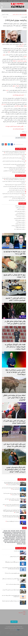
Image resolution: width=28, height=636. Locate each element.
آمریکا (17, 86)
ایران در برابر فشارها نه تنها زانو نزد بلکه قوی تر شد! (14, 252)
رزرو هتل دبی (10, 541)
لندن (7, 90)
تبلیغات (24, 614)
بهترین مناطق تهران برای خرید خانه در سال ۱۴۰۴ (12, 573)
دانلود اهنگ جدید (22, 541)
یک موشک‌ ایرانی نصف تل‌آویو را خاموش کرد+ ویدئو (17, 190)
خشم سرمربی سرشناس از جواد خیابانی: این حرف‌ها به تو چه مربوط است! (15, 372)
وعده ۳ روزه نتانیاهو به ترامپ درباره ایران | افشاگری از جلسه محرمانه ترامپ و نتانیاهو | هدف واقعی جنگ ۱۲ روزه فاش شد (11, 511)
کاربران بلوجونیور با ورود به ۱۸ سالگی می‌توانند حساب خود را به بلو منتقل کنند (10, 596)
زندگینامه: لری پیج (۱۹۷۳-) (20, 222)
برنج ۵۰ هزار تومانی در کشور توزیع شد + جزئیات (14, 276)
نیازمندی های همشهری (16, 1)
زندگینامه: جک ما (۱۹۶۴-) (21, 209)
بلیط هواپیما (12, 539)
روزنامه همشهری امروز (24, 1)
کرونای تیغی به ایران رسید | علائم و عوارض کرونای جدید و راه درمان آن (14, 186)
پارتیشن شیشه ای (22, 533)
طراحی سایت (13, 530)
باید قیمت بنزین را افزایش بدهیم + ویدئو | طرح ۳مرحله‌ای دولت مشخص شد (12, 499)
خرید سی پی (18, 542)
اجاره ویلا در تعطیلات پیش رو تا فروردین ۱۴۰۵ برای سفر (11, 589)
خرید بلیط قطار (19, 544)
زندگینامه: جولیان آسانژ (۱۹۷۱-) (16, 20)
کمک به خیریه (15, 533)
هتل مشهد (23, 542)
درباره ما (24, 611)
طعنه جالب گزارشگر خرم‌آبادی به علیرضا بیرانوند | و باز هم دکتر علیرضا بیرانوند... (15, 346)
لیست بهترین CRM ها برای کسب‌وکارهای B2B (12, 562)
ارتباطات (20, 14)
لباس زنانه (5, 530)
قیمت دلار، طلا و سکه (22, 612)
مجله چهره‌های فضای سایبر (20, 213)
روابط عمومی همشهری (4, 1)
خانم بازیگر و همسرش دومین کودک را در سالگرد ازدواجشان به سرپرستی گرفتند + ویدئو (15, 469)
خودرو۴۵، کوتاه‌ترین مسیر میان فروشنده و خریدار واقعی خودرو (10, 579)
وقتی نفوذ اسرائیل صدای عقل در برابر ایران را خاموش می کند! (15, 322)
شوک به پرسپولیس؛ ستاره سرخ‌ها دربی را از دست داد (17, 188)
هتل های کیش (7, 539)
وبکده (9, 530)
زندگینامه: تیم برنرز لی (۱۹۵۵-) (20, 224)
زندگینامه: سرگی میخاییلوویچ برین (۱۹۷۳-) (18, 225)
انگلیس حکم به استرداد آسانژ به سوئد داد (14, 126)
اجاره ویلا (17, 530)
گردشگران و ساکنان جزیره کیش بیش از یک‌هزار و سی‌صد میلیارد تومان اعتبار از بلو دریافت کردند (10, 568)
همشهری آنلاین (17, 5)
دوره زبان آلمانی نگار (19, 538)
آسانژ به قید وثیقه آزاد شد (18, 95)
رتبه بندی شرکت (22, 530)
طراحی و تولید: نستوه (14, 629)
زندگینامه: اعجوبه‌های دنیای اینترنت (19, 218)
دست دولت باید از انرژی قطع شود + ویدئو (13, 521)
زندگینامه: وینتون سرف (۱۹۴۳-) (20, 206)
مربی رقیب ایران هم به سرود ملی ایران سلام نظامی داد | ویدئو (14, 445)
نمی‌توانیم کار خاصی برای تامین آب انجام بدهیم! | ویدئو (14, 422)
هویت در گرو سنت (16, 551)
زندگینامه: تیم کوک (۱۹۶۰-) (21, 216)
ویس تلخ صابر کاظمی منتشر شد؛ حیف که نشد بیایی (17, 200)
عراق (14, 86)
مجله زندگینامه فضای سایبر (20, 137)
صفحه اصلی (25, 14)
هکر (23, 44)
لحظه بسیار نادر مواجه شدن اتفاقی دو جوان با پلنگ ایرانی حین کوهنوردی (14, 397)
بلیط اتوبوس (17, 539)
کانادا (8, 52)
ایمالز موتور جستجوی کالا (16, 532)
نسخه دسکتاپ (14, 621)
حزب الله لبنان (18, 106)
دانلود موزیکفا (8, 535)
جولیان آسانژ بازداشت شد (18, 129)
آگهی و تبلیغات (10, 1)
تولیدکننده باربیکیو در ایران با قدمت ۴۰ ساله (12, 584)
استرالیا (14, 61)
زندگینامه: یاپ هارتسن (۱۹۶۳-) (20, 220)
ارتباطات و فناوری (15, 14)
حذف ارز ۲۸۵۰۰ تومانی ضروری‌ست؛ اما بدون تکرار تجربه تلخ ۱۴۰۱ (15, 184)
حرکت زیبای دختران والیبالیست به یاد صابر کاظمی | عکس (16, 191)
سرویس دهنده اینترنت (22, 61)
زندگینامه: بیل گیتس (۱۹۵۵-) (20, 227)
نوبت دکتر (23, 532)
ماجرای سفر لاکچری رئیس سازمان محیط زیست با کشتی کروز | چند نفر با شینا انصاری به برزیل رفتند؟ (11, 505)
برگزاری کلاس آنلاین (11, 536)
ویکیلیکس (20, 46)
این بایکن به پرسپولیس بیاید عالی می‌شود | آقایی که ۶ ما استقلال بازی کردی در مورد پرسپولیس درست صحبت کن (10, 516)
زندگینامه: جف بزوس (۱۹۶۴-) (20, 207)
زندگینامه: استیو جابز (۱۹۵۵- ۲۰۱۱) (19, 229)
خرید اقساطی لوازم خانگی (7, 532)
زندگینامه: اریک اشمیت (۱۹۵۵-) (20, 215)
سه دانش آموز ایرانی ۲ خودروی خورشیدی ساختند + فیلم (15, 299)
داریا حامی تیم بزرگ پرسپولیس (14, 556)
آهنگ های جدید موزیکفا (11, 542)
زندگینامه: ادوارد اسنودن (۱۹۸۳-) (20, 211)
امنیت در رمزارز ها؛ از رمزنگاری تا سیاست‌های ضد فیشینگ (10, 601)
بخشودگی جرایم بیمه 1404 (17, 535)
